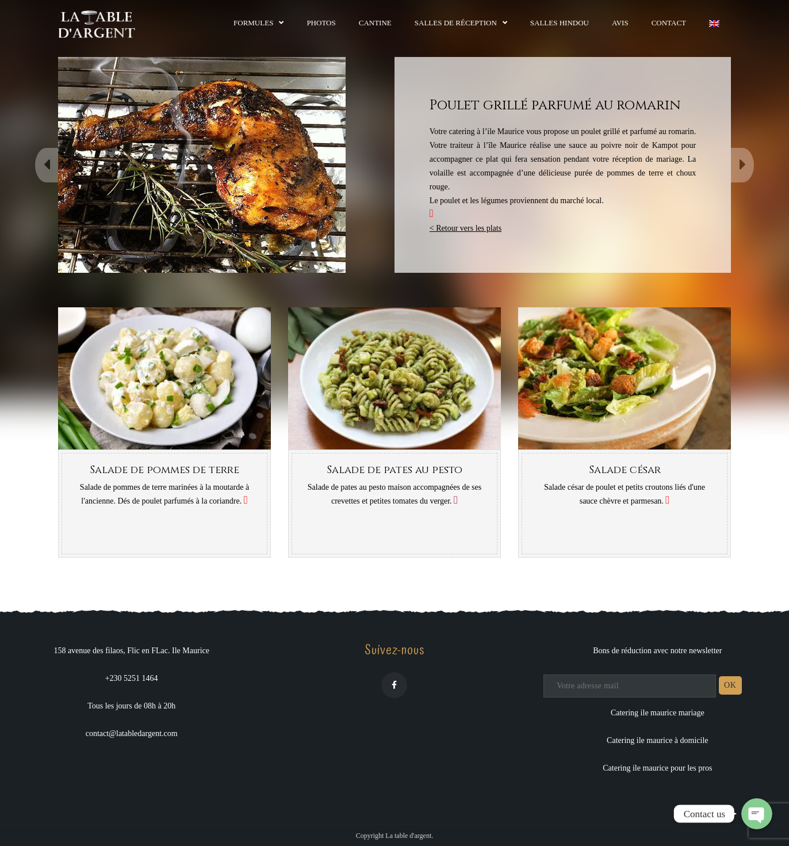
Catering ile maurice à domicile (657, 740)
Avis (620, 22)
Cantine (375, 22)
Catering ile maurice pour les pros (657, 768)
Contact (669, 22)
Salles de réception (456, 22)
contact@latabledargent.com (132, 733)
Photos (321, 22)
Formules (253, 22)
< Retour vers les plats (465, 228)
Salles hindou (559, 22)
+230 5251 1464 (131, 678)
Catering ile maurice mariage (657, 712)
